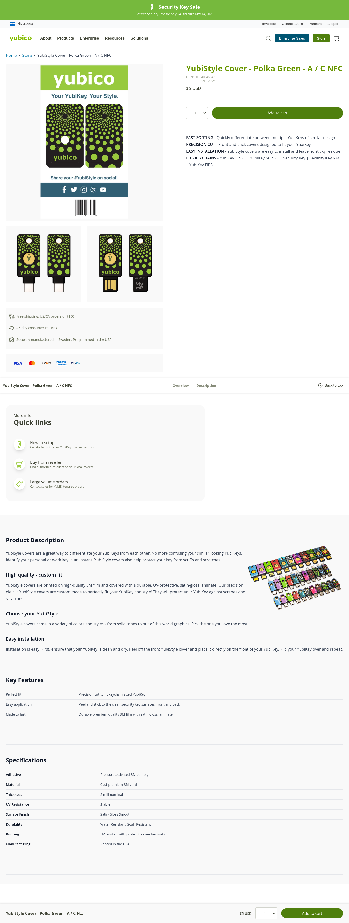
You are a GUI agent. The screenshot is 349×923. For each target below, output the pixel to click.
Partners (315, 24)
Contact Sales (292, 24)
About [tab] (45, 38)
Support (333, 24)
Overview (181, 385)
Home (11, 55)
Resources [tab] (115, 38)
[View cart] (336, 38)
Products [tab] (65, 38)
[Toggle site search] (268, 38)
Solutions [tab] (139, 38)
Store (321, 38)
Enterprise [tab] (89, 38)
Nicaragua (21, 24)
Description (206, 385)
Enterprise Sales (292, 38)
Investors (269, 24)
